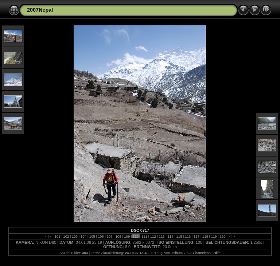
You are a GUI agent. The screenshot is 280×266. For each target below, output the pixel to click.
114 (170, 236)
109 (127, 236)
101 (57, 236)
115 (179, 236)
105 (92, 236)
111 (144, 236)
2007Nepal (40, 10)
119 (214, 236)
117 (196, 236)
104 (83, 236)
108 (118, 236)
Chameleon (202, 253)
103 (75, 236)
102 (66, 236)
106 (101, 236)
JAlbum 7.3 (179, 253)
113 (162, 236)
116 (187, 236)
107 (109, 236)
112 (153, 236)
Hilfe (217, 253)
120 (222, 236)
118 (205, 236)
